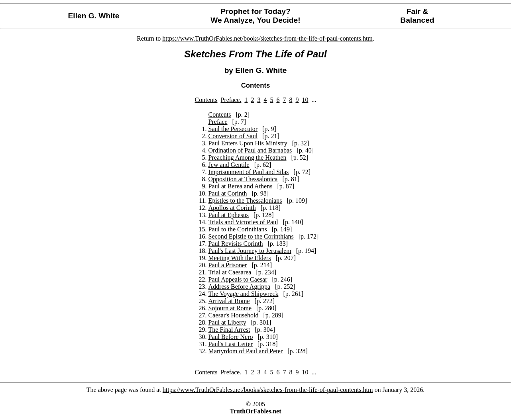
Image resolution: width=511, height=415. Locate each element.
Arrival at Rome (229, 301)
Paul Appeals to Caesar (237, 279)
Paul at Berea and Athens (240, 186)
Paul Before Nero (230, 336)
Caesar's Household (233, 315)
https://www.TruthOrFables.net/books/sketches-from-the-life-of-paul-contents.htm (267, 38)
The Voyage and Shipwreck (243, 293)
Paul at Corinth (227, 193)
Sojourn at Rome (230, 308)
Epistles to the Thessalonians (245, 200)
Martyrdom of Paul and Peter (245, 351)
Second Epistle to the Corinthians (251, 236)
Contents (206, 99)
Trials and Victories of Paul (243, 222)
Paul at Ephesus (228, 214)
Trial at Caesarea (230, 272)
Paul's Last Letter (230, 344)
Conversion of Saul (233, 136)
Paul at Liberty (227, 322)
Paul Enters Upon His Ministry (247, 143)
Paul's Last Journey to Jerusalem (249, 250)
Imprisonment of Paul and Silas (248, 171)
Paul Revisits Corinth (235, 243)
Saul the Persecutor (233, 128)
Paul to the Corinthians (237, 229)
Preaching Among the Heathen (247, 157)
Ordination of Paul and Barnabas (250, 150)
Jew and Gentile (229, 164)
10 (305, 99)
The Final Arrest (229, 329)
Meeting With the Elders (239, 257)
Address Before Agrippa (239, 286)
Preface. (230, 99)
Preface (218, 121)
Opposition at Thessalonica (243, 179)
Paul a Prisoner (227, 265)
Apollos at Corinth (232, 207)
